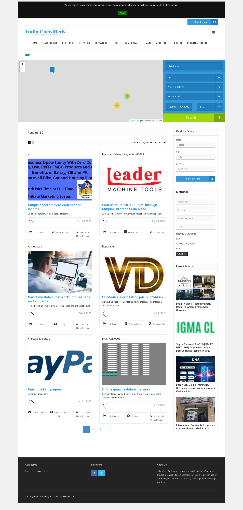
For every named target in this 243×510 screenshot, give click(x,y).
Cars (148, 45)
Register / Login (197, 45)
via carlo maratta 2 (39, 341)
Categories (50, 45)
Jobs (116, 45)
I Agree (122, 14)
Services (84, 45)
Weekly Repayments (185, 245)
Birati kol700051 (112, 341)
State (178, 141)
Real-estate (132, 45)
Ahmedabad (35, 249)
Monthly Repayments (186, 235)
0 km (201, 108)
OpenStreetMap (145, 122)
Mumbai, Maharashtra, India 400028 (123, 157)
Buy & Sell (101, 45)
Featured (68, 45)
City (178, 153)
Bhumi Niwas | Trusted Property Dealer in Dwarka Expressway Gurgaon (193, 309)
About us (161, 45)
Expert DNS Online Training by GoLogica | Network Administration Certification (195, 390)
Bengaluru (108, 249)
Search (177, 45)
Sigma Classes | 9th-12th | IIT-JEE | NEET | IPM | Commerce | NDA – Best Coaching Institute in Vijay (195, 349)
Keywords (180, 165)
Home (34, 45)
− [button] (22, 71)
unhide (45, 474)
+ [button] (22, 66)
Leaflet (133, 122)
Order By (135, 144)
